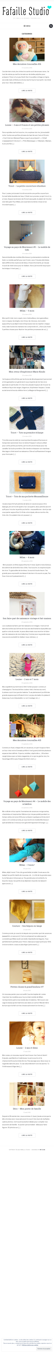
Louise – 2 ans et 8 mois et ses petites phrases (27, 125)
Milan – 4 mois (27, 557)
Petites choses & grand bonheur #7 (27, 987)
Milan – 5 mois (27, 310)
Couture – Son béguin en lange (27, 926)
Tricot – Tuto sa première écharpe (27, 432)
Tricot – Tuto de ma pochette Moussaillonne (27, 496)
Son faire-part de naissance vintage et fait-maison (27, 618)
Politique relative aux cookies (30, 1345)
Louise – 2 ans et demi (27, 1048)
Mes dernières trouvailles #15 (27, 740)
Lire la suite (27, 90)
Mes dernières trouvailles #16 (27, 64)
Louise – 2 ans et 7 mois (27, 679)
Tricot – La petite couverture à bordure (27, 186)
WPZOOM (42, 1149)
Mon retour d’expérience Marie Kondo (27, 371)
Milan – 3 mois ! (27, 865)
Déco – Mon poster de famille (27, 1108)
